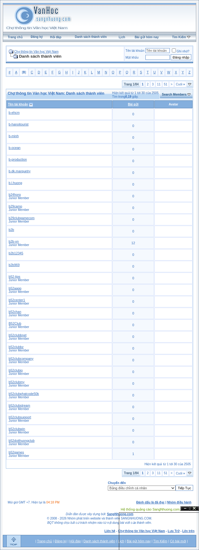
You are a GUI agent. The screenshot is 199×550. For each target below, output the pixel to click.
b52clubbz (16, 347)
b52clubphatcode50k (24, 394)
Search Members (174, 94)
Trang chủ (15, 37)
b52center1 (17, 300)
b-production (18, 159)
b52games (16, 452)
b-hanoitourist (19, 124)
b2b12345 (16, 253)
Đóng (194, 508)
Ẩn (185, 508)
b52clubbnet (17, 335)
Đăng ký (37, 37)
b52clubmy (17, 382)
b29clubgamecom (22, 218)
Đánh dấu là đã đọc (150, 502)
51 (165, 84)
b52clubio (16, 370)
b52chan (15, 312)
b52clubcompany (21, 358)
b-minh (14, 136)
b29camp (15, 206)
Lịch (122, 37)
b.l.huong (15, 183)
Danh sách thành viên (91, 37)
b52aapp (15, 288)
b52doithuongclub (22, 440)
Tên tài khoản (135, 50)
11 (158, 84)
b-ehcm (14, 112)
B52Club (15, 323)
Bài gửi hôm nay (147, 37)
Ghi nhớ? (180, 51)
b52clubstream (19, 405)
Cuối (180, 84)
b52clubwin (17, 429)
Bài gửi (133, 104)
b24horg (15, 194)
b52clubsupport (20, 417)
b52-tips (14, 276)
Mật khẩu (132, 57)
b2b (11, 230)
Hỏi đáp (55, 37)
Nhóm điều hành (179, 502)
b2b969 (14, 265)
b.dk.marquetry (19, 171)
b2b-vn (14, 241)
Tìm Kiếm (179, 37)
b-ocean (15, 148)
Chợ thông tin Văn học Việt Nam (36, 51)
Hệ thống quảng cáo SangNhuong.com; (151, 509)
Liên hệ (109, 531)
